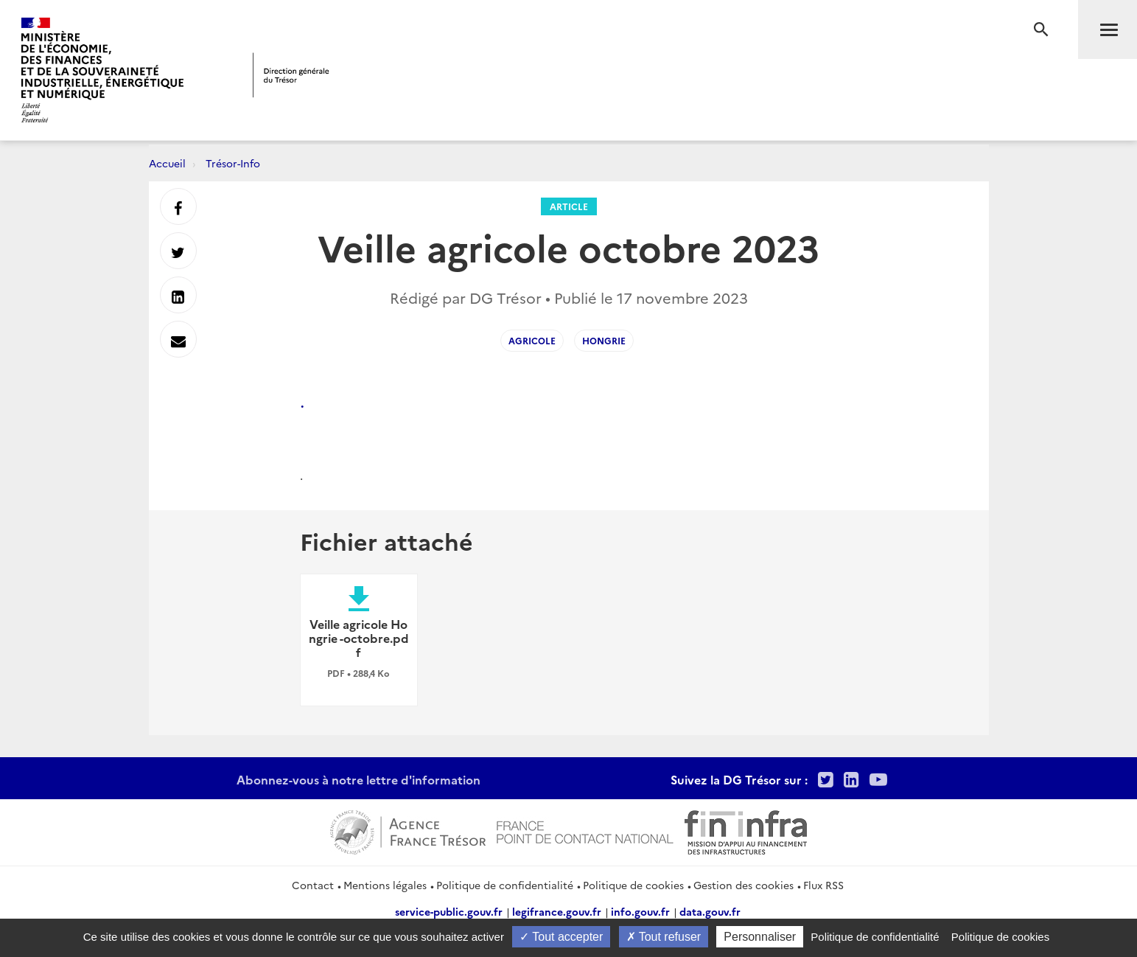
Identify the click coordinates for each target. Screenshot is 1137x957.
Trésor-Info (233, 163)
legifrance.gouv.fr (556, 911)
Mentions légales (385, 884)
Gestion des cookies (743, 884)
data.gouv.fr (710, 911)
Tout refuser (664, 936)
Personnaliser (760, 936)
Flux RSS (823, 884)
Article (569, 206)
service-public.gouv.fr (449, 911)
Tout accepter (561, 936)
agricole (532, 340)
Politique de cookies (633, 884)
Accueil (167, 163)
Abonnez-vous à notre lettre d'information (358, 779)
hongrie (604, 340)
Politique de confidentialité (504, 884)
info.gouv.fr (640, 911)
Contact (313, 884)
